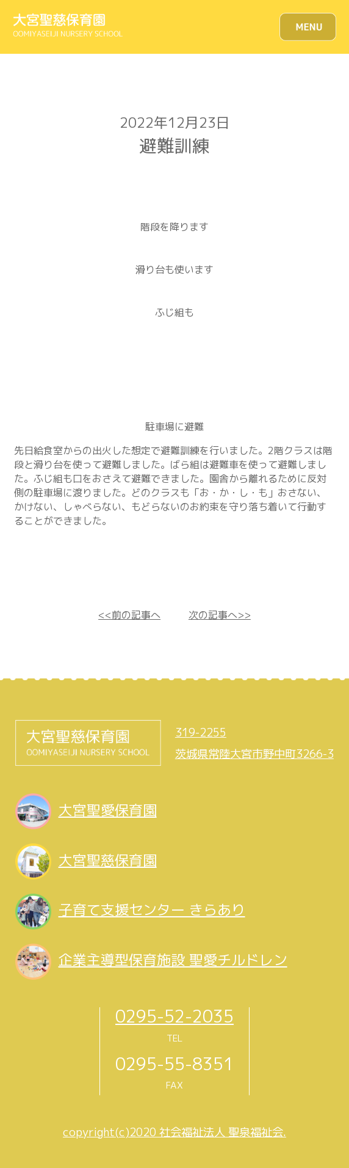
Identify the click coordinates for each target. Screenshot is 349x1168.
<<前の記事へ (129, 615)
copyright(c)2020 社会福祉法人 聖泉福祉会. (174, 1132)
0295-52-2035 (174, 1016)
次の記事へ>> (220, 615)
